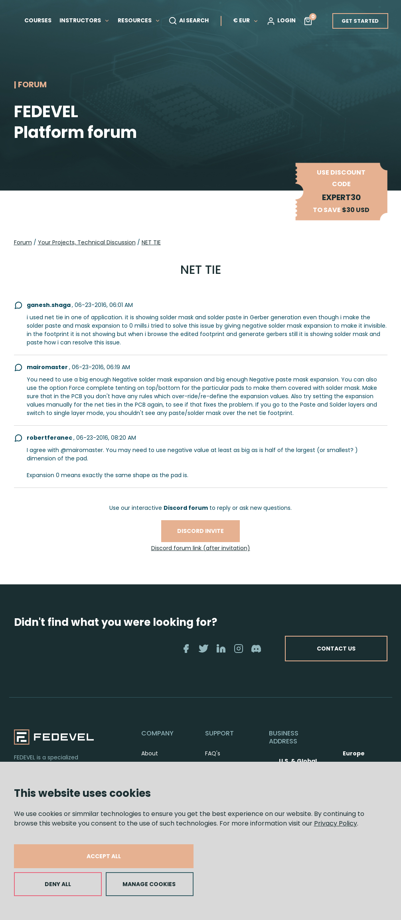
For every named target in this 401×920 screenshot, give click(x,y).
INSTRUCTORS (84, 20)
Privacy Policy (335, 823)
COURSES (37, 20)
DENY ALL (58, 884)
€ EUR (246, 20)
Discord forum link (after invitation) (200, 548)
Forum (23, 242)
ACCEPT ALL (104, 856)
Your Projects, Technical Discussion (87, 242)
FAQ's (212, 753)
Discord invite (200, 531)
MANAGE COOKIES (149, 884)
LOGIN (281, 20)
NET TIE (151, 242)
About (149, 753)
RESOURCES (139, 20)
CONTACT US (335, 649)
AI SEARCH (188, 20)
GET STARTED (360, 21)
